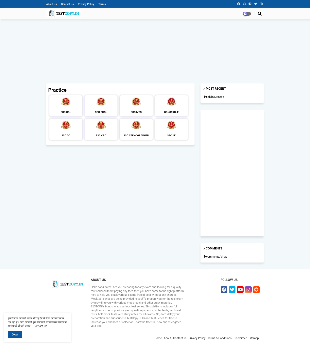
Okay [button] (15, 334)
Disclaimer (240, 338)
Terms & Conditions (219, 338)
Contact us (67, 4)
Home (158, 338)
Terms (102, 4)
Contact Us (40, 326)
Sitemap (254, 338)
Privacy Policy (86, 4)
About (167, 338)
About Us (52, 4)
